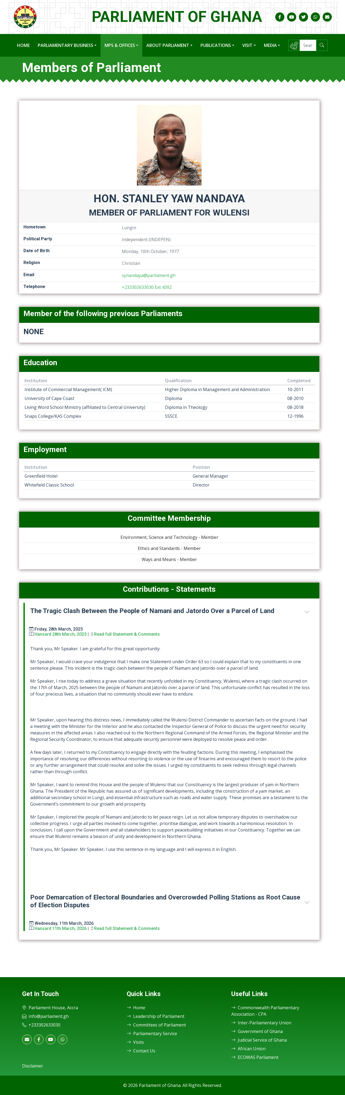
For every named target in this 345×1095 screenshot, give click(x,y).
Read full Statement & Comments (127, 634)
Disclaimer (32, 1066)
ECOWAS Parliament (254, 1057)
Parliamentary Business (65, 45)
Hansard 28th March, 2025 (60, 634)
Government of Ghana (257, 1031)
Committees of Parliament (156, 1025)
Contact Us (141, 1051)
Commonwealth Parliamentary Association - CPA (265, 1011)
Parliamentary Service (152, 1033)
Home (23, 45)
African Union (248, 1049)
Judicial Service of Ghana (259, 1040)
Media (270, 45)
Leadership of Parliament (155, 1016)
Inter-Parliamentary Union (261, 1023)
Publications (216, 45)
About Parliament (167, 45)
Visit (247, 45)
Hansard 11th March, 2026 (60, 928)
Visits (135, 1042)
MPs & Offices (120, 45)
